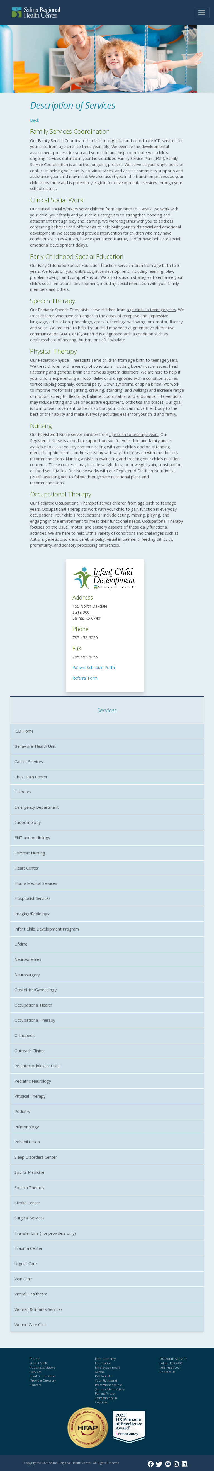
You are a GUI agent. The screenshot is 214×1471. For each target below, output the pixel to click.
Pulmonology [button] (26, 1126)
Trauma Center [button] (28, 1248)
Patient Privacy (105, 1393)
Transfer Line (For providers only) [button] (45, 1233)
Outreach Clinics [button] (29, 1050)
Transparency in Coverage (106, 1400)
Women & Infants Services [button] (38, 1309)
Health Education (42, 1376)
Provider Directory (43, 1380)
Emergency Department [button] (36, 807)
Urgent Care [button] (25, 1263)
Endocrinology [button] (27, 822)
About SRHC (39, 1363)
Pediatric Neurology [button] (32, 1081)
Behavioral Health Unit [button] (35, 746)
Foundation (103, 1363)
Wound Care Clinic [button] (30, 1324)
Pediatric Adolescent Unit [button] (37, 1065)
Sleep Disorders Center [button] (35, 1157)
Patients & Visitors (42, 1368)
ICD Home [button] (24, 731)
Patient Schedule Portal (94, 667)
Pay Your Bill (103, 1376)
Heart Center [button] (26, 868)
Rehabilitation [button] (27, 1141)
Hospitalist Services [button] (32, 898)
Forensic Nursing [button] (29, 853)
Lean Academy (105, 1359)
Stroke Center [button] (27, 1202)
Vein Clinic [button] (23, 1279)
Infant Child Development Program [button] (46, 929)
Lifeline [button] (20, 944)
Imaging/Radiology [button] (31, 913)
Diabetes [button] (22, 792)
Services (35, 1372)
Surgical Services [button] (29, 1218)
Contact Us (167, 1372)
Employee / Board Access (108, 1370)
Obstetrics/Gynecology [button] (35, 989)
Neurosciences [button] (27, 959)
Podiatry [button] (22, 1111)
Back (34, 120)
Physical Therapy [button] (29, 1096)
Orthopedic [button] (24, 1035)
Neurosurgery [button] (27, 974)
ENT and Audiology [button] (32, 837)
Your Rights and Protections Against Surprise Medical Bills (110, 1385)
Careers (35, 1385)
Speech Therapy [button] (29, 1187)
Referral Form (85, 678)
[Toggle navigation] (202, 12)
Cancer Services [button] (28, 761)
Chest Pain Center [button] (30, 777)
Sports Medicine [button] (29, 1172)
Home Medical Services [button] (35, 883)
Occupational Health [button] (33, 1005)
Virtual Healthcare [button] (30, 1294)
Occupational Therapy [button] (34, 1020)
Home (34, 1359)
